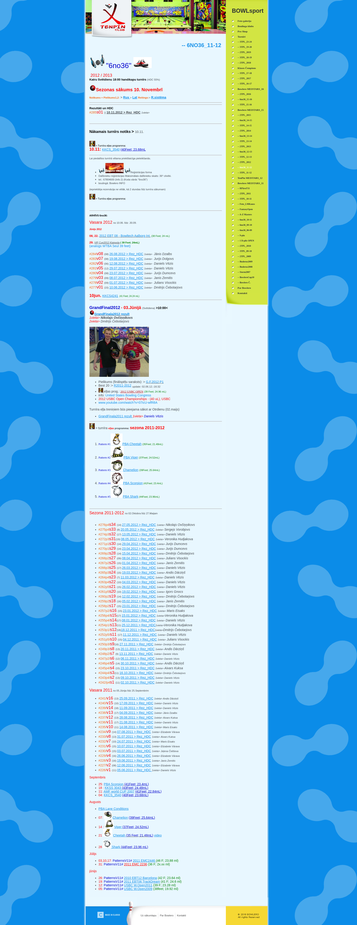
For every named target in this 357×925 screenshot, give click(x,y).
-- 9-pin (241, 235)
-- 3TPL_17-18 (245, 73)
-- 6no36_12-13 (245, 151)
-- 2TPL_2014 (244, 130)
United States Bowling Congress (128, 395)
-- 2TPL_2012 (244, 162)
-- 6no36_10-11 (245, 219)
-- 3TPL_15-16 (245, 104)
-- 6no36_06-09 (245, 230)
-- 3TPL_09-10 (245, 251)
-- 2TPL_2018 (244, 62)
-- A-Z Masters (245, 214)
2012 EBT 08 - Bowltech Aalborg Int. (124, 236)
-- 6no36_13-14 (245, 136)
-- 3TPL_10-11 (245, 199)
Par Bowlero (166, 915)
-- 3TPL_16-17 (245, 83)
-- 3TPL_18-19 (245, 57)
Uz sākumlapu (149, 915)
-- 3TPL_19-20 (245, 47)
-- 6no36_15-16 (245, 99)
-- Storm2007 (244, 272)
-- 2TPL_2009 (244, 256)
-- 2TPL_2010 (244, 246)
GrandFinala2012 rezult (112, 314)
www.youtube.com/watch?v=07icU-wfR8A (128, 402)
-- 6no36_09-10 (245, 225)
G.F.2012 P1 (155, 382)
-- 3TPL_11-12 (245, 172)
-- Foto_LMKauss (246, 204)
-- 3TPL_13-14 (245, 141)
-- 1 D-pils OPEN (246, 240)
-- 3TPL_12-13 (245, 157)
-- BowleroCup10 (246, 277)
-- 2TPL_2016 (244, 94)
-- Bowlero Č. (244, 282)
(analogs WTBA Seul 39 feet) (110, 246)
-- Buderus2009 (245, 261)
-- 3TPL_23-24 (245, 42)
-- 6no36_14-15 (245, 120)
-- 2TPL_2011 (244, 193)
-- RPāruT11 (244, 188)
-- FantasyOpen (245, 209)
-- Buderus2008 (245, 267)
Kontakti (181, 915)
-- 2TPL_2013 (244, 146)
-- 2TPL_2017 (244, 78)
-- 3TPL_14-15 (245, 125)
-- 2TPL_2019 (244, 52)
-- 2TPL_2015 (244, 115)
